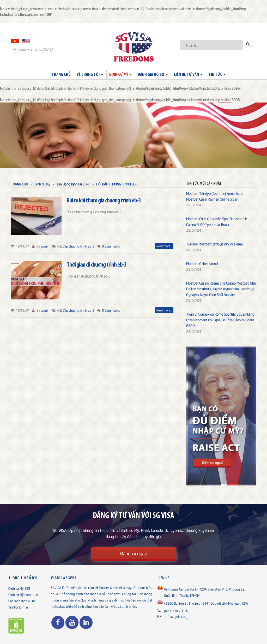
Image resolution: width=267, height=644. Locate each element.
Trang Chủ (61, 74)
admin (45, 246)
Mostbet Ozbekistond (202, 263)
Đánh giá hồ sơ (151, 74)
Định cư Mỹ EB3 (19, 588)
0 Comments (111, 246)
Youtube (71, 622)
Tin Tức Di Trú (18, 607)
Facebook (57, 622)
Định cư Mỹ (118, 74)
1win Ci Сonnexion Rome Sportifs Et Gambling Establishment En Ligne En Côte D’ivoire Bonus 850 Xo (220, 319)
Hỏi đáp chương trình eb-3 (75, 246)
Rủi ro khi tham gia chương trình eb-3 (104, 201)
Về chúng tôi (88, 74)
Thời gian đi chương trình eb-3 (96, 265)
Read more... (164, 246)
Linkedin (86, 622)
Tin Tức (215, 74)
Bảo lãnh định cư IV (21, 600)
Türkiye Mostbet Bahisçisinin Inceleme (214, 243)
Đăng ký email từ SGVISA (33, 49)
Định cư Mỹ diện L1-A (23, 594)
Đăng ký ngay (133, 553)
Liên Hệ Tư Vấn (186, 74)
